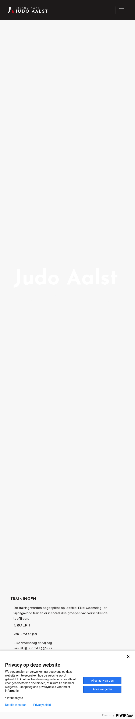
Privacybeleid (42, 705)
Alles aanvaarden (102, 680)
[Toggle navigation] (121, 10)
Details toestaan (15, 705)
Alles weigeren (102, 689)
